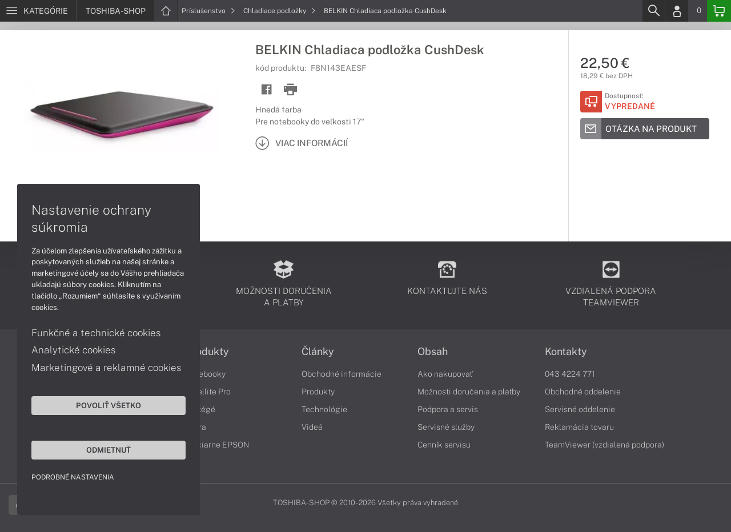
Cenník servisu (444, 444)
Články (318, 351)
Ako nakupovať (445, 373)
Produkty (207, 351)
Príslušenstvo (208, 11)
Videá (312, 427)
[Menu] (38, 11)
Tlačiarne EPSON (217, 444)
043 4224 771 (570, 373)
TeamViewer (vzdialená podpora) (604, 444)
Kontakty (566, 351)
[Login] (676, 11)
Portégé (200, 409)
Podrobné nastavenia (72, 477)
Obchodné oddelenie (583, 391)
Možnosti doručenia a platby (468, 391)
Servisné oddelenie (580, 409)
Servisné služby (446, 427)
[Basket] (719, 11)
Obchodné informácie (341, 373)
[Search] (653, 11)
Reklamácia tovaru (579, 427)
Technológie (324, 409)
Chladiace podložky (279, 11)
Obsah (432, 351)
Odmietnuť (108, 449)
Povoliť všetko (108, 405)
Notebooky (206, 373)
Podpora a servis (447, 409)
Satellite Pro (208, 391)
